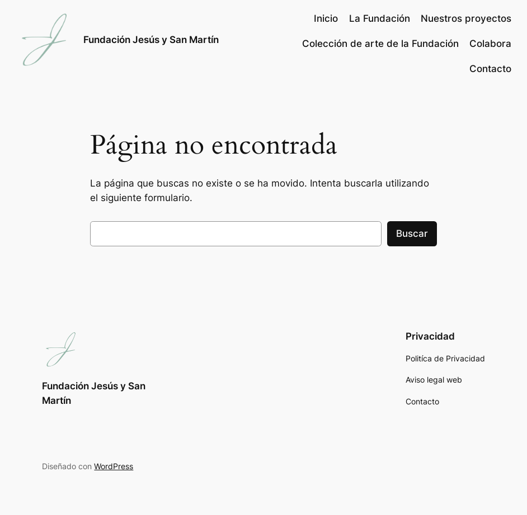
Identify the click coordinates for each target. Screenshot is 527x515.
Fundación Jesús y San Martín (151, 39)
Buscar (412, 233)
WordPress (113, 466)
